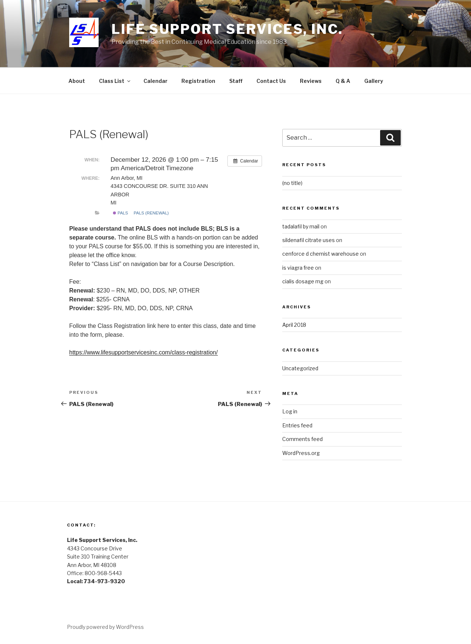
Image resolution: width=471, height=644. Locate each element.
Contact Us (271, 81)
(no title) (292, 183)
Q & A (343, 81)
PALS (120, 213)
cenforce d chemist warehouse (320, 254)
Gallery (373, 81)
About (76, 81)
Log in (289, 411)
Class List (115, 81)
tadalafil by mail (300, 226)
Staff (235, 81)
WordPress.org (301, 453)
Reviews (311, 81)
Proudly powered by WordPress (105, 627)
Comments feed (302, 439)
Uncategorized (300, 368)
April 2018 (294, 325)
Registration (198, 81)
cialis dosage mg (302, 281)
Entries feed (297, 425)
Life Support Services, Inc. (227, 29)
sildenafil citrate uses (308, 240)
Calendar (155, 81)
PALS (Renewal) (151, 213)
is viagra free (298, 268)
